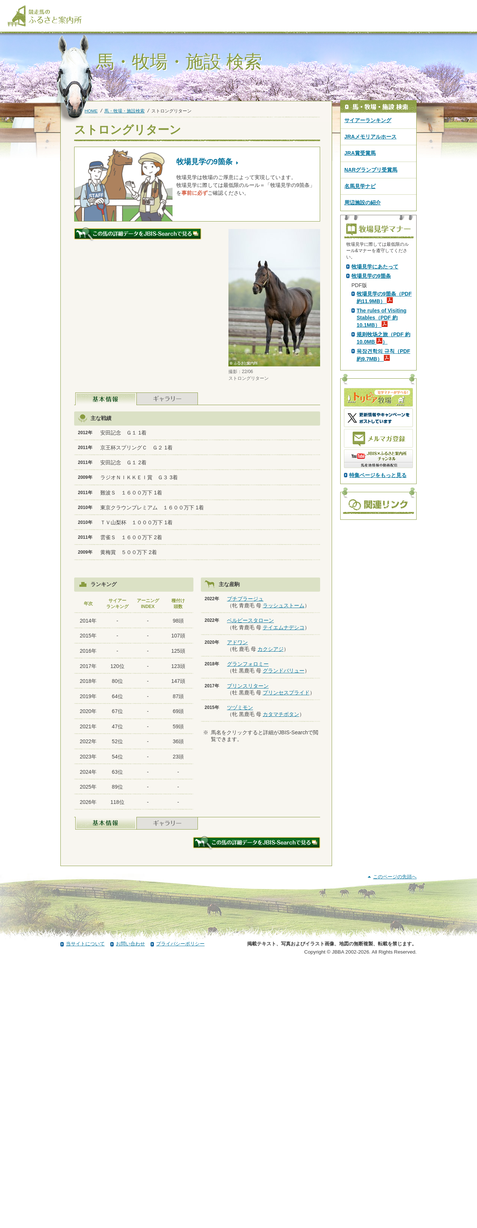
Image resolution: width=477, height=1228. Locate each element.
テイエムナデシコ (283, 627)
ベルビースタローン (250, 620)
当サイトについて (85, 1206)
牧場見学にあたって (374, 398)
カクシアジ (271, 649)
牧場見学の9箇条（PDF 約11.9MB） (384, 428)
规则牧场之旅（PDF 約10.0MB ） (383, 469)
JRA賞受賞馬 (360, 153)
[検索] (465, 7)
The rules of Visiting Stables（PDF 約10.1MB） (382, 449)
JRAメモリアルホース (370, 137)
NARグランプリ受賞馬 (370, 170)
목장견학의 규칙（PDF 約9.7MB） (383, 486)
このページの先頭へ (395, 1139)
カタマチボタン (281, 714)
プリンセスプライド (286, 693)
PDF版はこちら (371, 330)
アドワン (237, 642)
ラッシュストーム (283, 605)
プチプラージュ (245, 599)
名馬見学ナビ (360, 186)
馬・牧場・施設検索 (124, 110)
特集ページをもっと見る (378, 606)
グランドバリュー (283, 671)
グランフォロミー (248, 664)
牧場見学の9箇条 (371, 407)
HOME (91, 110)
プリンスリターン (248, 686)
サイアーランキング (367, 120)
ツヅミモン (240, 707)
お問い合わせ (130, 1206)
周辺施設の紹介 (362, 203)
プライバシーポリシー (180, 1206)
